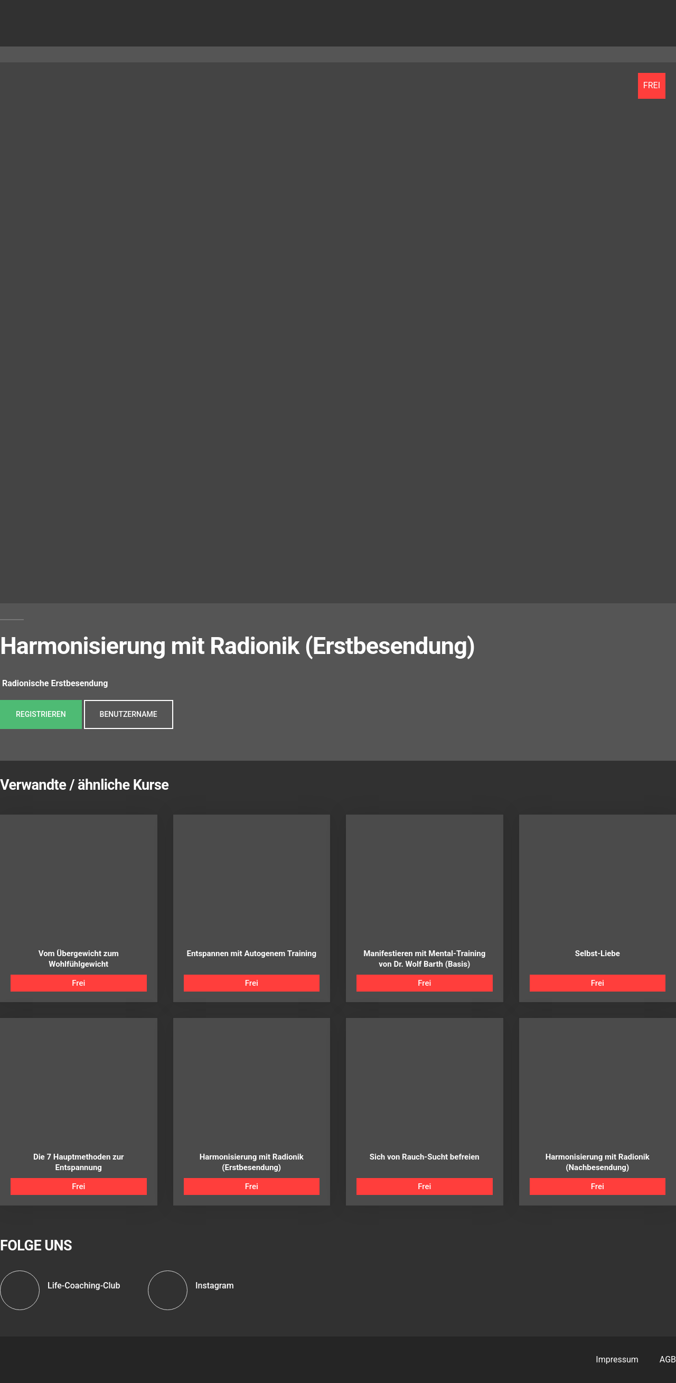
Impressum (617, 1359)
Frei (78, 983)
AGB (668, 1359)
